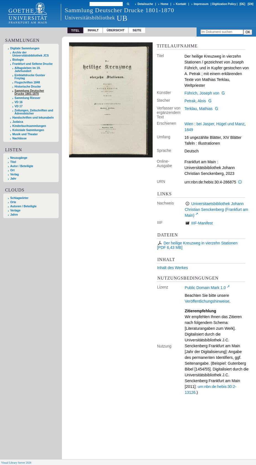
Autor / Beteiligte (21, 166)
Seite (137, 30)
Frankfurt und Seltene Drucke (32, 63)
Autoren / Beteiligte (23, 206)
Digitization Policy (224, 4)
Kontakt (181, 4)
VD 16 (19, 102)
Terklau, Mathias (198, 108)
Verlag (14, 174)
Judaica (17, 121)
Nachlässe (19, 138)
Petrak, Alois (195, 101)
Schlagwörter (19, 198)
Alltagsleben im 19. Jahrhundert (28, 70)
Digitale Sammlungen (25, 48)
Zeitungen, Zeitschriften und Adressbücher (34, 112)
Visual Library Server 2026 (16, 462)
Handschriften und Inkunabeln (33, 117)
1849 (188, 129)
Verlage (15, 210)
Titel (13, 161)
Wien (188, 124)
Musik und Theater (25, 134)
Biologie (18, 59)
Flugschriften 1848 (27, 82)
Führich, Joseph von (201, 93)
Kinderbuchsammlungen (29, 125)
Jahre (14, 214)
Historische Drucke (28, 86)
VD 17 (19, 106)
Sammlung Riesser (28, 97)
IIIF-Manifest (202, 223)
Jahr (13, 178)
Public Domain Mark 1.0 (205, 287)
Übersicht (115, 30)
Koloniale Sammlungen (28, 130)
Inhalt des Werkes (172, 267)
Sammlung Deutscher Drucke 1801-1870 (29, 92)
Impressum (201, 4)
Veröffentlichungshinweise (207, 301)
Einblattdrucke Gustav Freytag (30, 77)
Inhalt (93, 30)
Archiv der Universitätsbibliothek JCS (30, 54)
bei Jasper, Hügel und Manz (221, 124)
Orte (13, 202)
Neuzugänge (18, 157)
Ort (12, 170)
